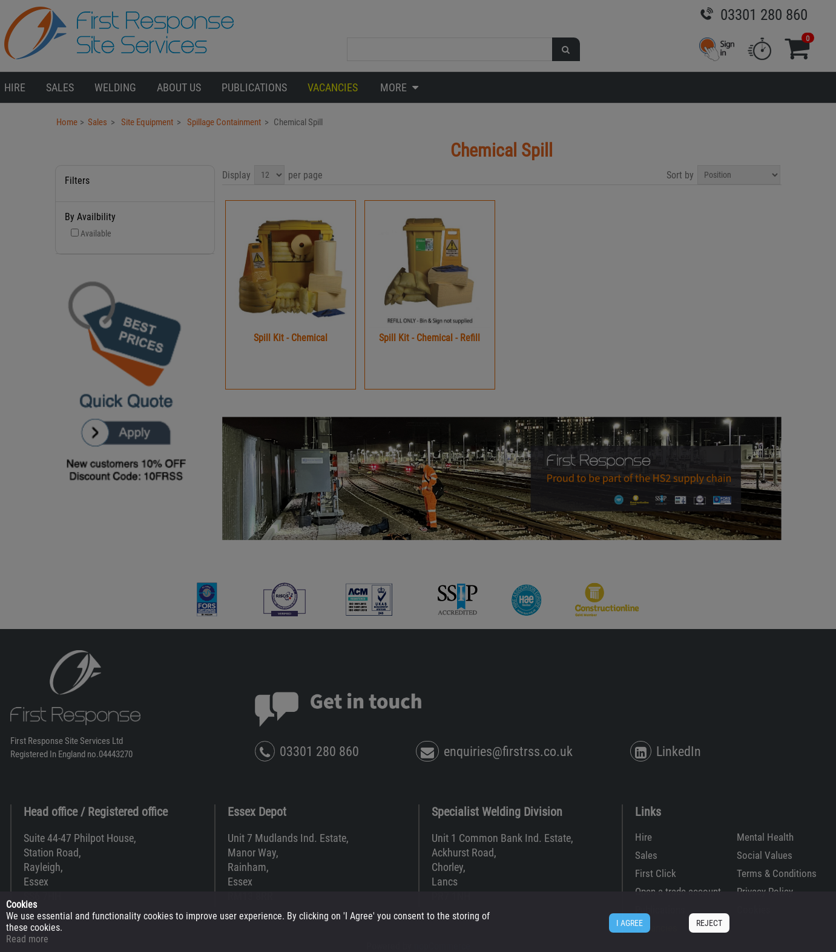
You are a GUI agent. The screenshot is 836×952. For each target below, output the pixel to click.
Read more (27, 939)
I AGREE (629, 923)
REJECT (709, 923)
